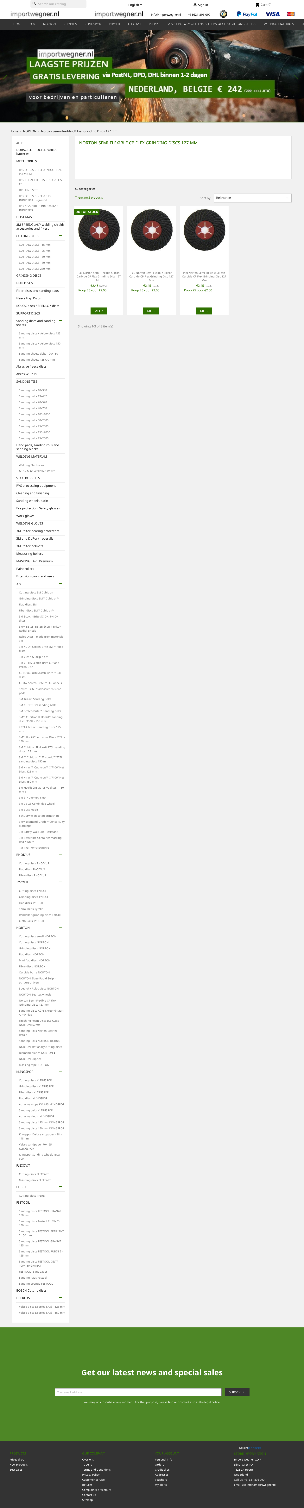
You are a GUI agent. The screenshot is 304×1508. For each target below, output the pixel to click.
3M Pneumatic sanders (34, 848)
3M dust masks (29, 809)
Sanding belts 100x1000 (34, 414)
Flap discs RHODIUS (32, 869)
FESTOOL (23, 1203)
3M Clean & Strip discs (33, 657)
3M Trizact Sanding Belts (35, 699)
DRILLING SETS (28, 190)
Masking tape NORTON (34, 1065)
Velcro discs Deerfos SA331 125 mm (42, 1306)
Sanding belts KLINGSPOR (36, 1110)
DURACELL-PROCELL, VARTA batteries (36, 152)
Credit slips (162, 1469)
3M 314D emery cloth (33, 797)
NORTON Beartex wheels (35, 994)
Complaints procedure (96, 1490)
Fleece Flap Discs (28, 298)
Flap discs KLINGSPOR (33, 1098)
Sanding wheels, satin (32, 501)
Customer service (93, 1479)
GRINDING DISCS (28, 276)
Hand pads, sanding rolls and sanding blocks (37, 447)
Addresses (161, 1474)
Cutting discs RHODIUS (34, 863)
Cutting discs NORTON (34, 942)
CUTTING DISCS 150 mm (35, 256)
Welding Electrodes (31, 465)
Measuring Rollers (29, 554)
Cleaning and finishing (32, 493)
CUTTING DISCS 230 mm (35, 268)
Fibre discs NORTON (32, 966)
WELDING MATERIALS (279, 24)
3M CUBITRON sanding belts (37, 705)
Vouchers (161, 1479)
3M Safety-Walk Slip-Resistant (38, 832)
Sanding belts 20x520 (33, 402)
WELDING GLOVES (29, 523)
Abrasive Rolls (26, 374)
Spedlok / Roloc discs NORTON (39, 988)
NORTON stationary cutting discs (40, 1047)
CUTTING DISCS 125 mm (35, 250)
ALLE (19, 143)
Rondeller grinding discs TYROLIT (41, 915)
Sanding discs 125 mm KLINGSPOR (41, 1122)
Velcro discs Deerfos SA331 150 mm (42, 1312)
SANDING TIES (26, 382)
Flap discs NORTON (31, 954)
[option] (152, 76)
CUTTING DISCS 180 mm (35, 262)
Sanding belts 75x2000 (33, 426)
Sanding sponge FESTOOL (36, 1283)
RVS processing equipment (36, 486)
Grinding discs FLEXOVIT (35, 1180)
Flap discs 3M (28, 604)
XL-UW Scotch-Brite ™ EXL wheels (40, 683)
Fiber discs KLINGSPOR (34, 1092)
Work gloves (25, 516)
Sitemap (87, 1500)
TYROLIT (114, 24)
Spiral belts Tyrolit (31, 909)
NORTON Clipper (30, 1059)
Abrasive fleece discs (31, 366)
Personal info (163, 1459)
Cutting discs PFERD (32, 1195)
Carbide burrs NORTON (34, 972)
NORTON (49, 24)
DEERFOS (23, 1298)
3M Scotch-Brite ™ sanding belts (40, 711)
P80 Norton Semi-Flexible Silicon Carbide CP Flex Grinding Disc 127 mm (204, 276)
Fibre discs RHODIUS (32, 875)
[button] (23, 76)
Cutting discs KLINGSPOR (35, 1080)
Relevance (252, 197)
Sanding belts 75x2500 (33, 438)
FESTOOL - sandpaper (33, 1271)
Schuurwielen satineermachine (39, 815)
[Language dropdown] (135, 5)
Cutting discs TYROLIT (33, 891)
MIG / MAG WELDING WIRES (37, 471)
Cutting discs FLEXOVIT (34, 1174)
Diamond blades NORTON (36, 1053)
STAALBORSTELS (28, 478)
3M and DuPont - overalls (34, 539)
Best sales (16, 1469)
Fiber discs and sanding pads (37, 291)
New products (19, 1464)
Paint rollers (25, 569)
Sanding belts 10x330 (33, 390)
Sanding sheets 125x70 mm (37, 359)
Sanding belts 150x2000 (34, 432)
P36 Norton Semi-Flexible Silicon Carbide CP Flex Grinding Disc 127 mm (99, 276)
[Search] (58, 4)
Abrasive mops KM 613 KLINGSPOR (42, 1104)
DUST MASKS (25, 217)
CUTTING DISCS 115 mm (35, 244)
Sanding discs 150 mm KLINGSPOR (41, 1128)
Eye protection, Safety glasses (38, 508)
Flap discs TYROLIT (31, 903)
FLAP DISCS (24, 283)
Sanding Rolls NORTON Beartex (39, 1041)
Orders (159, 1464)
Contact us (89, 1495)
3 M (32, 24)
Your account (167, 1453)
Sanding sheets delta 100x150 (38, 353)
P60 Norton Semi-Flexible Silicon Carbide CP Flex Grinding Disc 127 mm (151, 276)
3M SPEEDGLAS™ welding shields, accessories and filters (211, 24)
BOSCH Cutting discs (31, 1290)
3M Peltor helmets (29, 546)
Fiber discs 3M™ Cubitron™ (36, 610)
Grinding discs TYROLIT (34, 897)
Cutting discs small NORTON (37, 936)
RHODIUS (70, 24)
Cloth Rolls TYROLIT (31, 921)
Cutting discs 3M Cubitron (36, 592)
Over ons (88, 1459)
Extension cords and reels (35, 576)
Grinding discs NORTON (35, 948)
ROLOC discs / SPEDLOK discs (38, 306)
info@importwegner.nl (261, 1484)
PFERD (153, 24)
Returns (87, 1484)
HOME (17, 24)
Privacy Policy (90, 1474)
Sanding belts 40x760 (33, 408)
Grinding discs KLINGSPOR (36, 1086)
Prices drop (17, 1459)
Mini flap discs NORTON (34, 960)
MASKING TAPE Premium (34, 561)
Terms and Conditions (96, 1469)
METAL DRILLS (26, 161)
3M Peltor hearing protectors (37, 531)
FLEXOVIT (134, 24)
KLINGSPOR (93, 24)
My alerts (161, 1484)
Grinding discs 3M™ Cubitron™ (39, 598)
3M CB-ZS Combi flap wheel (37, 803)
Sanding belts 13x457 (33, 396)
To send (87, 1464)
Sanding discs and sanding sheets (35, 323)
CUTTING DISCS (27, 236)
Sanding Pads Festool (33, 1277)
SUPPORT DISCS (28, 313)
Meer (98, 311)
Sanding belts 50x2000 (33, 420)
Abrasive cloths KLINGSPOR (37, 1116)
